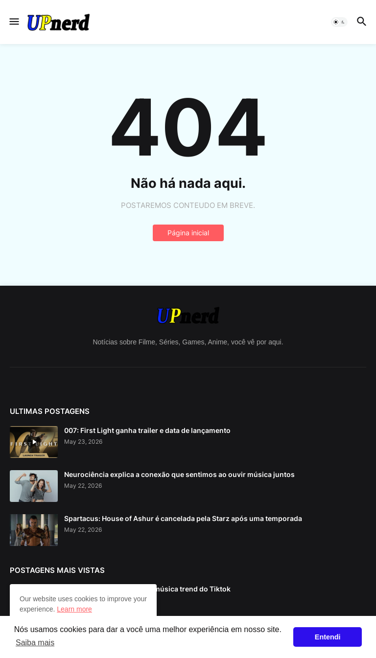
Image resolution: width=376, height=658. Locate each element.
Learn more (74, 609)
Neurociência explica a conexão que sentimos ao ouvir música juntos (179, 474)
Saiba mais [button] (35, 642)
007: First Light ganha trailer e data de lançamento (147, 430)
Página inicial (188, 232)
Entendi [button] (328, 637)
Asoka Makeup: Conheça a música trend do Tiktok (147, 589)
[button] (13, 22)
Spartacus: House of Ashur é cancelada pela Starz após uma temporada (183, 518)
